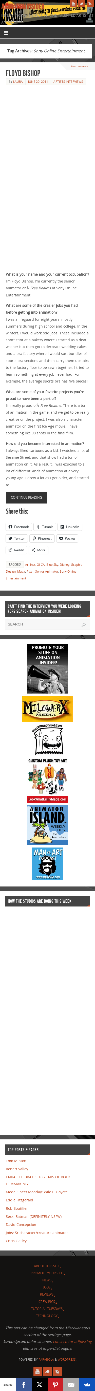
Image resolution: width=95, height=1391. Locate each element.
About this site (47, 1266)
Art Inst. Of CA (35, 564)
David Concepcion (21, 1224)
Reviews (46, 1294)
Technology (47, 1316)
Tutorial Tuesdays (47, 1308)
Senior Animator (46, 571)
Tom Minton (16, 1160)
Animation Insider (22, 7)
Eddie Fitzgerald (19, 1200)
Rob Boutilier (17, 1208)
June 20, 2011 (38, 81)
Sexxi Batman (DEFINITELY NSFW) (34, 1216)
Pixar (30, 571)
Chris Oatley (16, 1240)
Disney (64, 564)
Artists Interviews (68, 81)
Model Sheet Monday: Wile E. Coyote (37, 1192)
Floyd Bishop (23, 73)
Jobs (46, 1287)
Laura (18, 81)
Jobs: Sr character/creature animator (37, 1232)
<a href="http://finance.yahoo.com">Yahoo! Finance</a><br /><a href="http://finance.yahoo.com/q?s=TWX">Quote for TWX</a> (25, 1018)
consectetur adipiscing (72, 1341)
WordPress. (67, 1359)
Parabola (46, 1359)
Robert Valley (17, 1168)
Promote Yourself (47, 1273)
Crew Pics (47, 1301)
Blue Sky (52, 564)
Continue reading (26, 497)
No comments (79, 66)
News (46, 1280)
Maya (21, 571)
